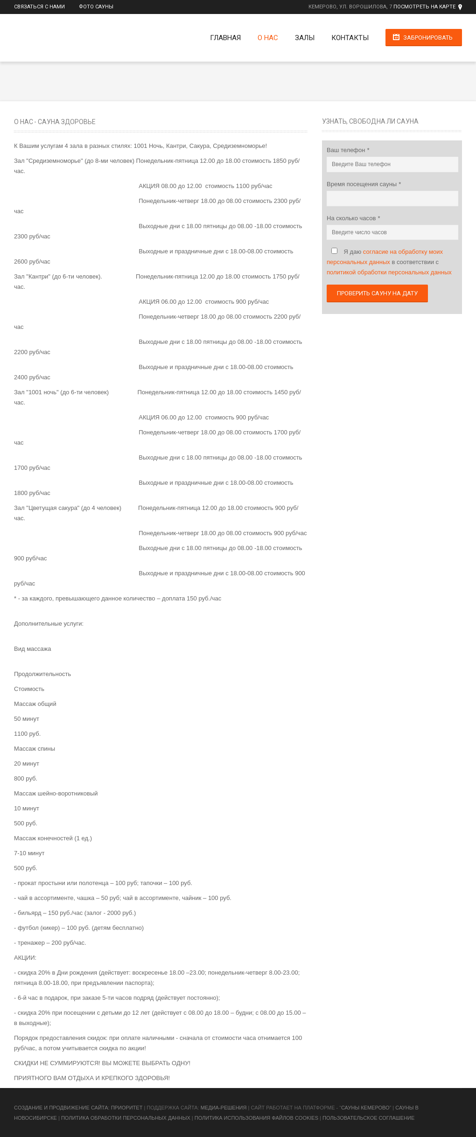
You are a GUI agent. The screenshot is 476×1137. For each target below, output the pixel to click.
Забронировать (428, 37)
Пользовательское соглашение (368, 1118)
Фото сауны (96, 7)
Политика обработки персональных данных (125, 1118)
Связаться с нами (39, 7)
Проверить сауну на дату (377, 293)
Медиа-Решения (224, 1107)
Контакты (350, 38)
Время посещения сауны (363, 184)
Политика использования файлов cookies (256, 1118)
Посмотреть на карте (424, 7)
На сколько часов (352, 218)
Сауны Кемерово (365, 1107)
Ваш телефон (347, 149)
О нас (268, 38)
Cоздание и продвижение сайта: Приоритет (78, 1107)
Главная (225, 38)
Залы (305, 38)
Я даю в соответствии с (389, 262)
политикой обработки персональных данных (389, 272)
